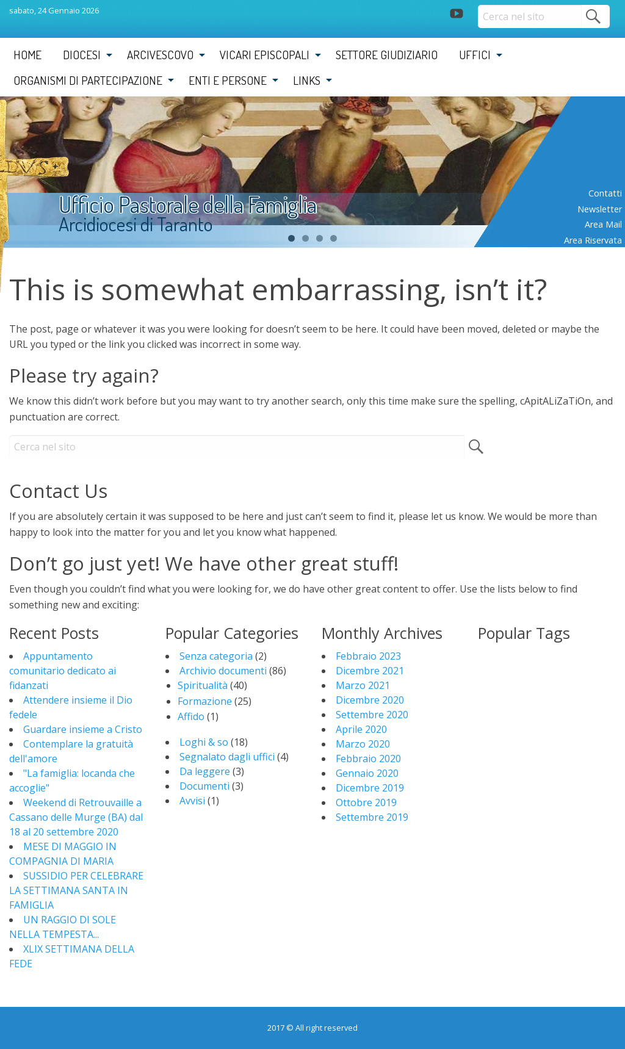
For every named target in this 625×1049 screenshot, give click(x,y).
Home (27, 54)
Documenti (204, 786)
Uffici (475, 54)
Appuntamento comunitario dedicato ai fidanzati (62, 670)
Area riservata (593, 240)
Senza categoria (216, 656)
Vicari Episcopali (264, 54)
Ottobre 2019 (366, 802)
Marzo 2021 (363, 685)
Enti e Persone (228, 80)
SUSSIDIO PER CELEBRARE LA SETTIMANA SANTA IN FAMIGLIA (76, 890)
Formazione (205, 701)
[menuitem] (27, 55)
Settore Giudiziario (387, 54)
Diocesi (82, 54)
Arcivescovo (160, 54)
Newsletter (599, 209)
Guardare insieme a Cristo (82, 729)
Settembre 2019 (372, 817)
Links (306, 80)
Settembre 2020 (372, 714)
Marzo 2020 (363, 744)
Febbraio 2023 (368, 656)
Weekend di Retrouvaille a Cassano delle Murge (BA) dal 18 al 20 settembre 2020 (76, 817)
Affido (191, 716)
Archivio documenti (223, 670)
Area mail (603, 224)
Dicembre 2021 (370, 670)
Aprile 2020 (361, 729)
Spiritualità (203, 685)
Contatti (605, 193)
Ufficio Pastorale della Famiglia (188, 204)
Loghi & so (203, 742)
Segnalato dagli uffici (227, 756)
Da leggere (204, 771)
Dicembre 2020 (370, 700)
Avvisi (192, 800)
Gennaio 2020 (367, 773)
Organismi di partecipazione (87, 80)
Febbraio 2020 (368, 758)
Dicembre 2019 (370, 788)
